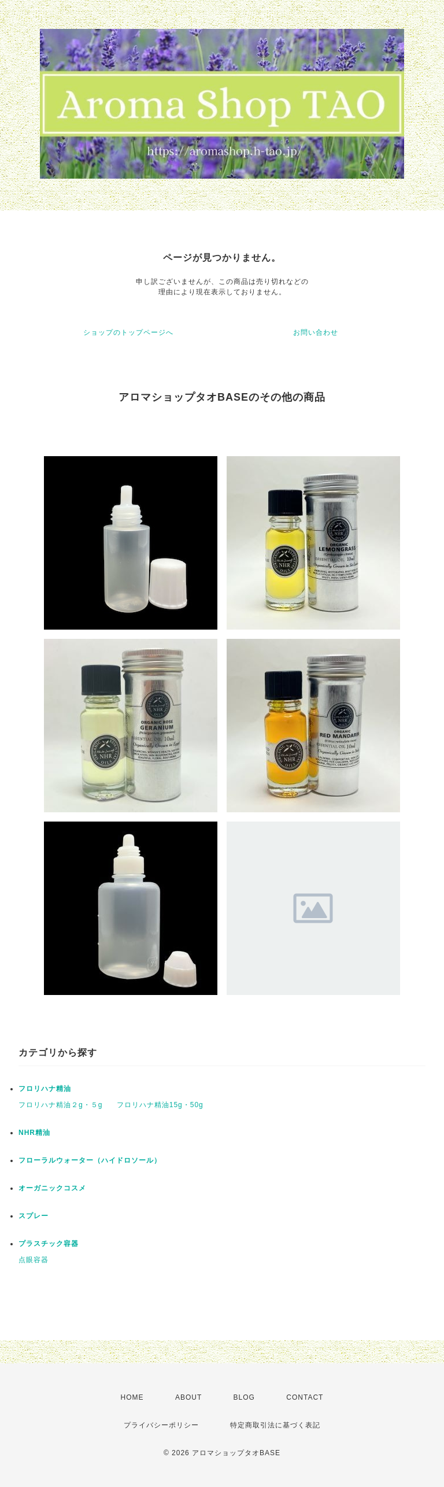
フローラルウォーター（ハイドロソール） (89, 1160)
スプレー (33, 1216)
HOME (132, 1397)
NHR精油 (34, 1133)
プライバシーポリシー (161, 1425)
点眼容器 (33, 1260)
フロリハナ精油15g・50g (160, 1105)
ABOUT (188, 1397)
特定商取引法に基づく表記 (275, 1425)
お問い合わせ (315, 332)
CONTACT (304, 1397)
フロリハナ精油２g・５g (60, 1105)
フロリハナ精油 (44, 1089)
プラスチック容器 (48, 1244)
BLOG (244, 1397)
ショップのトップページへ (128, 332)
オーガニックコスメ (52, 1188)
